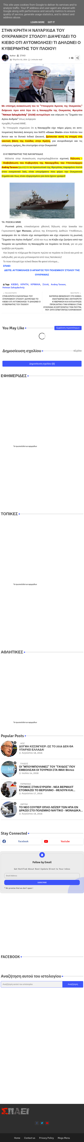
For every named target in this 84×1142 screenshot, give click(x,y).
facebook (23, 841)
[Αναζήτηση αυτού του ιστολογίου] (32, 984)
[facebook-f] (37, 1123)
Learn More (38, 22)
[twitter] (42, 1123)
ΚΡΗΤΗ (24, 284)
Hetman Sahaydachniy (13, 287)
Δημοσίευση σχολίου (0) (42, 363)
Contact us (29, 1137)
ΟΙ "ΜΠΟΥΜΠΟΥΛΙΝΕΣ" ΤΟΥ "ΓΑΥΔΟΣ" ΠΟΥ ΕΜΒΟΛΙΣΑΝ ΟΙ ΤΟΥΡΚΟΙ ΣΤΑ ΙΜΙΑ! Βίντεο (47, 768)
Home (17, 1137)
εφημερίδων (32, 446)
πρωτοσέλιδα (20, 446)
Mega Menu (64, 1137)
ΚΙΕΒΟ (14, 284)
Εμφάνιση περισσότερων (68, 328)
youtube (65, 841)
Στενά (46, 284)
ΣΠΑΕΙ (6, 265)
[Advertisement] (42, 479)
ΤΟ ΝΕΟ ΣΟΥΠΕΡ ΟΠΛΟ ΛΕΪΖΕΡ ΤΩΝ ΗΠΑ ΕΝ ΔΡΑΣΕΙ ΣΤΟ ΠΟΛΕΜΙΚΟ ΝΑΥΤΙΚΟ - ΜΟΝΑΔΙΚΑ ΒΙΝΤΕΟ (50, 809)
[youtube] (47, 1123)
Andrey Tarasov (58, 284)
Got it (51, 22)
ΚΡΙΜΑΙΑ (35, 284)
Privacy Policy (46, 1137)
